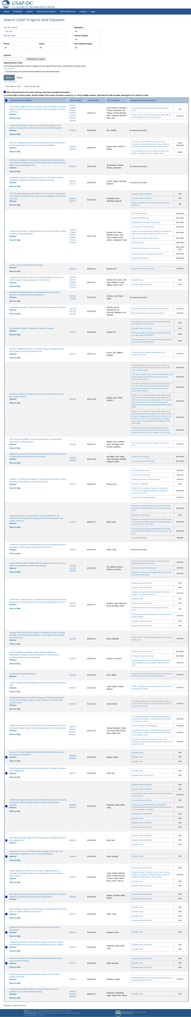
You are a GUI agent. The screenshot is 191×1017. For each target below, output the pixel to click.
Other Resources (67, 11)
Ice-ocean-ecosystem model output (144, 568)
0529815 (72, 773)
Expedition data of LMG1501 (142, 621)
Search (29, 11)
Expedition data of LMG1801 (142, 583)
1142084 (72, 639)
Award (41, 44)
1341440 (72, 568)
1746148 (72, 354)
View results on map (13, 86)
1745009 (72, 243)
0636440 (72, 727)
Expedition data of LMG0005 (142, 967)
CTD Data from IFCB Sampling (142, 227)
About (6, 11)
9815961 (72, 932)
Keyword (7, 55)
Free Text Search (10, 27)
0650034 (72, 840)
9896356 (72, 756)
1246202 (72, 659)
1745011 (72, 240)
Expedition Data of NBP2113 (142, 198)
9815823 (72, 914)
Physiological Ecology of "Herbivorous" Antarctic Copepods (31, 328)
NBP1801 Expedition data (141, 515)
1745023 (72, 235)
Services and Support (46, 11)
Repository (78, 27)
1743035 (72, 522)
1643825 (72, 399)
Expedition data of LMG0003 (142, 945)
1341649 (72, 296)
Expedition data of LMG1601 (142, 626)
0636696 (72, 108)
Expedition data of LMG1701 (142, 603)
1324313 (72, 277)
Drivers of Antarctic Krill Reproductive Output (26, 265)
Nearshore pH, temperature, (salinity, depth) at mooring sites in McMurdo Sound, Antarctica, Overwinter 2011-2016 (151, 662)
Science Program (81, 36)
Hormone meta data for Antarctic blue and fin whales (150, 309)
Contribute (17, 11)
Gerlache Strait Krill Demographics (144, 497)
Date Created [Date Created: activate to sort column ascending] (93, 100)
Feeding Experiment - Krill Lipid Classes (146, 479)
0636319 (72, 734)
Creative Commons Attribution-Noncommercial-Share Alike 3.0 (58, 1013)
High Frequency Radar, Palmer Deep (145, 238)
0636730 (72, 704)
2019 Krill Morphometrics (140, 470)
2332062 (72, 130)
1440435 (72, 113)
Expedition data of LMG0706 (142, 868)
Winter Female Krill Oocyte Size (143, 269)
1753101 (72, 484)
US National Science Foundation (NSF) (134, 1013)
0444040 (72, 997)
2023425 (72, 606)
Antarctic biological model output (143, 461)
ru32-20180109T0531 (139, 538)
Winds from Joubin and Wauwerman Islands (147, 254)
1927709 (72, 309)
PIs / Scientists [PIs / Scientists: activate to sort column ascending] (114, 100)
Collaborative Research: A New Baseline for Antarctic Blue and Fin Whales (37, 307)
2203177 (72, 184)
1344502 (72, 105)
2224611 (72, 118)
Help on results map (31, 86)
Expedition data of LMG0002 (142, 958)
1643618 (72, 460)
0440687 (72, 877)
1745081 (72, 237)
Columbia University (64, 1011)
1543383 (72, 121)
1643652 (72, 458)
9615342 (72, 897)
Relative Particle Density (140, 258)
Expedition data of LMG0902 (142, 789)
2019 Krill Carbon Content (141, 475)
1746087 (72, 332)
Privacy (40, 1015)
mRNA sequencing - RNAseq (142, 651)
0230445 (72, 994)
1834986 (72, 444)
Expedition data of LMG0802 (142, 784)
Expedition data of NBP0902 (142, 836)
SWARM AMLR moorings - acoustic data (146, 222)
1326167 (72, 285)
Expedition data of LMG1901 (142, 328)
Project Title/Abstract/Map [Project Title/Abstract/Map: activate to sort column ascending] (20, 100)
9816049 (72, 947)
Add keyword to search (36, 59)
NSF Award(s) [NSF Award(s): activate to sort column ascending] (75, 100)
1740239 (72, 299)
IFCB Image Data (138, 242)
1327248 (72, 287)
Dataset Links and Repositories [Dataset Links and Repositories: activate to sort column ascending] (143, 100)
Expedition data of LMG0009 (142, 920)
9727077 (72, 963)
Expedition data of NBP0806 (142, 840)
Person (6, 44)
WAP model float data (139, 214)
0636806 (72, 805)
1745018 (72, 230)
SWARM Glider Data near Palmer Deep (146, 248)
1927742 (72, 311)
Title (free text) (9, 36)
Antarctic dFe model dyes (141, 457)
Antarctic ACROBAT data (140, 218)
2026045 (72, 110)
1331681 (72, 282)
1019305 (72, 675)
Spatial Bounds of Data (13, 63)
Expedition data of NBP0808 (142, 814)
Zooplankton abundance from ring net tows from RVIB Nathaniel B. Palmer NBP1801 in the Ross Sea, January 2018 (151, 508)
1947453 (72, 314)
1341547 (72, 571)
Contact (82, 11)
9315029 (72, 856)
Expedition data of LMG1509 (142, 284)
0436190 (72, 979)
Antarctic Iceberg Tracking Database (144, 726)
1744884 (72, 232)
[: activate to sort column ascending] (6, 100)
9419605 (72, 758)
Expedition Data (137, 280)
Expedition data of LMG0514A (142, 775)
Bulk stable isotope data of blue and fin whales (148, 313)
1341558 (72, 565)
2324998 (72, 146)
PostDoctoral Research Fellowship (22, 674)
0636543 (72, 729)
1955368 (72, 149)
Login (92, 11)
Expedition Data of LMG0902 (142, 800)
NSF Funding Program (83, 44)
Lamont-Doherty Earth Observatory (43, 1011)
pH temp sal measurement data (143, 656)
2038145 (72, 269)
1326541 (72, 280)
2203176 (72, 181)
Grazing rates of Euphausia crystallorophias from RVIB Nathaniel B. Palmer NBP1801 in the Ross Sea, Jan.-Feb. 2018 (152, 531)
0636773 (72, 807)
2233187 (72, 166)
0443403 (72, 991)
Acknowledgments (30, 1015)
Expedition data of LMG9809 (142, 894)
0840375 (72, 688)
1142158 (72, 115)
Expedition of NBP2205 (140, 484)
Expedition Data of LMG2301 (142, 194)
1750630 (72, 550)
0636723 (72, 732)
